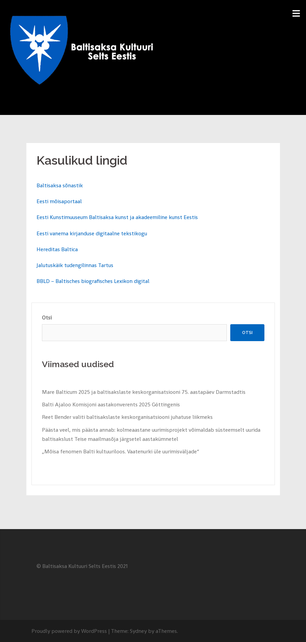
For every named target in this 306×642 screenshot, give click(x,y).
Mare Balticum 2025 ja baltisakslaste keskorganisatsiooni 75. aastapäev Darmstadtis (143, 392)
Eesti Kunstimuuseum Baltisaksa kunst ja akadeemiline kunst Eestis (117, 217)
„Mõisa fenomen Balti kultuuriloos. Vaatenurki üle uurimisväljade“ (120, 451)
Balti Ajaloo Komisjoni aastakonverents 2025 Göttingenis (111, 404)
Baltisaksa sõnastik (60, 185)
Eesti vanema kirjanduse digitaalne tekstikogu (92, 233)
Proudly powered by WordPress (69, 631)
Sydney (138, 631)
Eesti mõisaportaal (59, 201)
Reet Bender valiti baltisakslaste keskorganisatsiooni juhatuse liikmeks (127, 417)
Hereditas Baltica (57, 249)
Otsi (47, 317)
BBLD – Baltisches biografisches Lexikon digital (93, 281)
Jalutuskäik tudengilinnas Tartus (75, 265)
